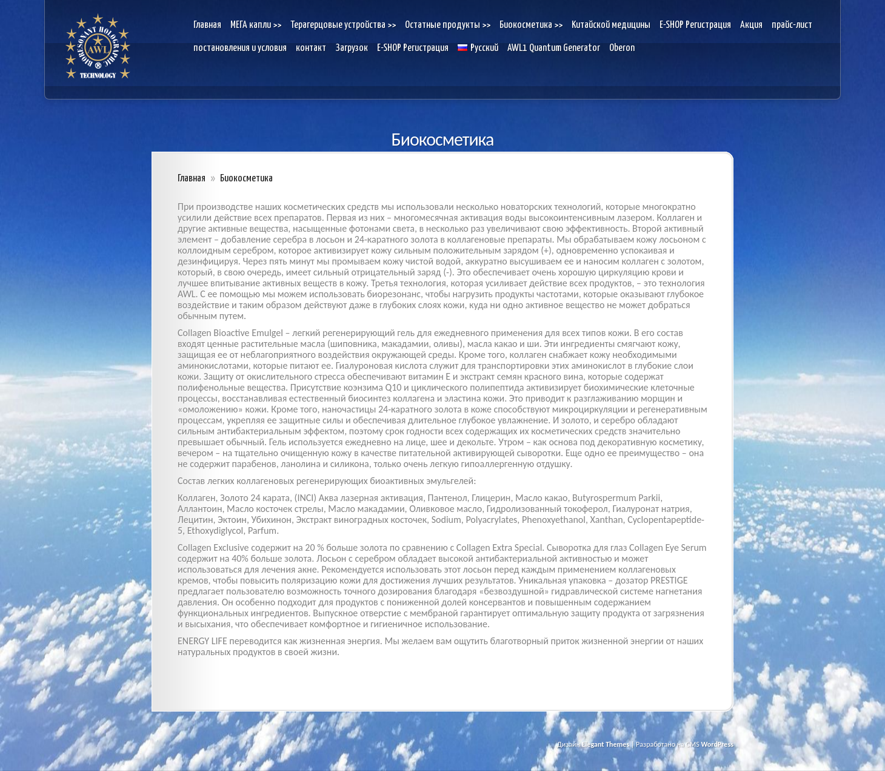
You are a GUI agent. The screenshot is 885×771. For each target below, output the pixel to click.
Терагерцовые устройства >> (343, 25)
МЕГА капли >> (255, 25)
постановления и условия (240, 48)
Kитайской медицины (611, 25)
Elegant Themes (605, 744)
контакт (311, 48)
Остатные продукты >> (447, 25)
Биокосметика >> (531, 25)
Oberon (622, 48)
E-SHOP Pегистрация (695, 25)
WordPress (717, 744)
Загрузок (351, 48)
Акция (751, 25)
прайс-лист (792, 25)
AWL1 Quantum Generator (553, 48)
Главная (207, 25)
